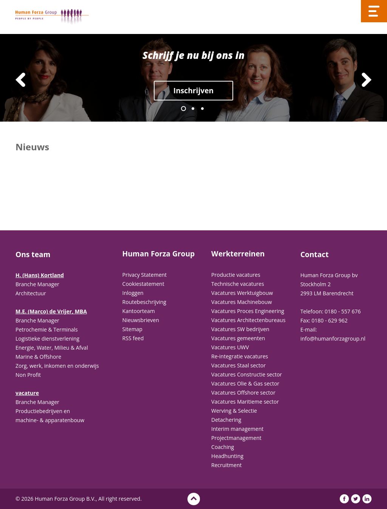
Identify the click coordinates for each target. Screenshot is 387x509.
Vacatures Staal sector (238, 365)
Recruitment (226, 465)
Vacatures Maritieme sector (245, 401)
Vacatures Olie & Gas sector (245, 383)
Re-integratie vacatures (239, 356)
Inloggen (133, 292)
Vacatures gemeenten (238, 338)
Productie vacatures (235, 274)
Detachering (226, 419)
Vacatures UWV (230, 347)
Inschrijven (193, 90)
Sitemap (132, 329)
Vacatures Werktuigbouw (242, 292)
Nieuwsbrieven (140, 320)
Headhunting (227, 456)
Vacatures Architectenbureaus (248, 320)
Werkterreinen (238, 253)
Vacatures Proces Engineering (247, 311)
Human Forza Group (158, 253)
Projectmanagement (236, 437)
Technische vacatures (237, 283)
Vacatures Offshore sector (243, 392)
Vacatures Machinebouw (241, 301)
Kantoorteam (138, 311)
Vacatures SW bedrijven (240, 329)
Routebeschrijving (144, 301)
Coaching (222, 446)
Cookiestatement (143, 283)
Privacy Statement (144, 274)
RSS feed (133, 338)
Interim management (237, 428)
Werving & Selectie (234, 410)
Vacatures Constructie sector (246, 374)
